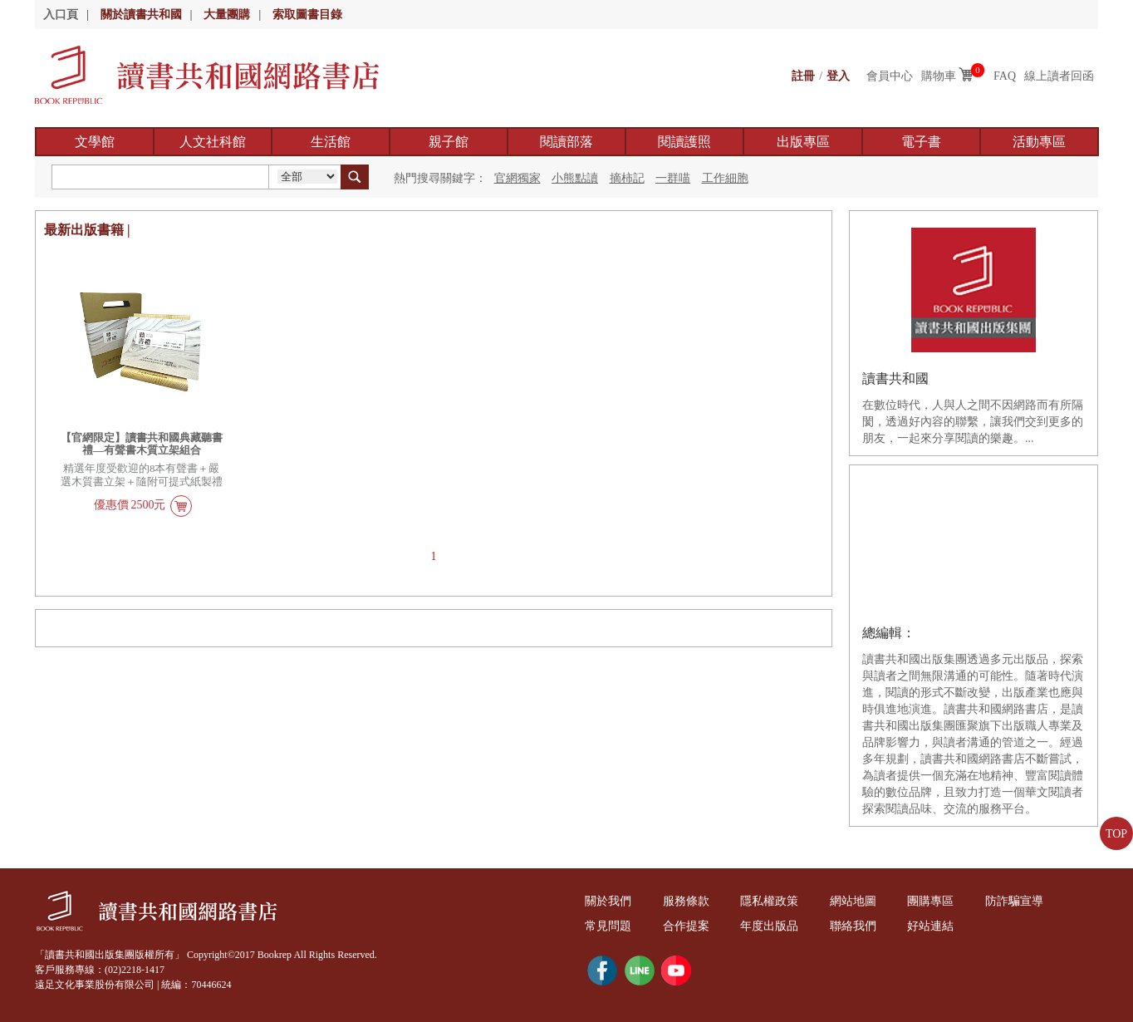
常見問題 (608, 926)
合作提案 (686, 926)
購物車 (938, 76)
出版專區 (803, 142)
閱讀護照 (684, 142)
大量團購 (227, 14)
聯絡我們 (853, 926)
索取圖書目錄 (307, 14)
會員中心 (889, 76)
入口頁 (60, 14)
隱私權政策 (769, 901)
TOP (1116, 834)
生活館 (331, 142)
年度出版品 (769, 926)
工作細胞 (725, 178)
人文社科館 (212, 142)
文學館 (95, 142)
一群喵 (672, 178)
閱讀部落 (566, 142)
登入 (838, 76)
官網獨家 (517, 178)
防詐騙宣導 (1014, 901)
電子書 (921, 142)
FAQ (1004, 76)
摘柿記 (627, 178)
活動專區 (1039, 142)
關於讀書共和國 (141, 14)
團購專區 (930, 901)
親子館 (448, 142)
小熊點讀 (575, 178)
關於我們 (608, 901)
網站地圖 (853, 901)
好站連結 (930, 926)
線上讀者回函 (1059, 76)
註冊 (803, 76)
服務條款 (686, 901)
